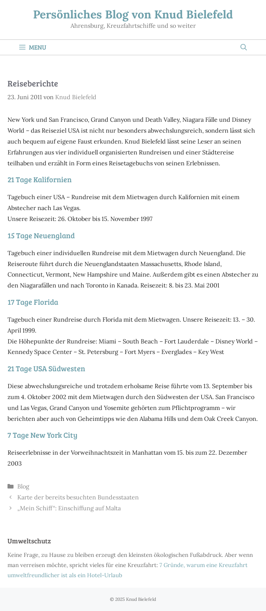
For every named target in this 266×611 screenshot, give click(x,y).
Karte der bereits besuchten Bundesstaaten (78, 497)
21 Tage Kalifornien (40, 179)
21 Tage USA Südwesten (46, 368)
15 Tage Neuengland (41, 235)
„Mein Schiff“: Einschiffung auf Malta (69, 508)
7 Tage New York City (42, 435)
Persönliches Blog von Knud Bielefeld (133, 14)
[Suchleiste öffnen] (243, 47)
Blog (23, 486)
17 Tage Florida (33, 301)
